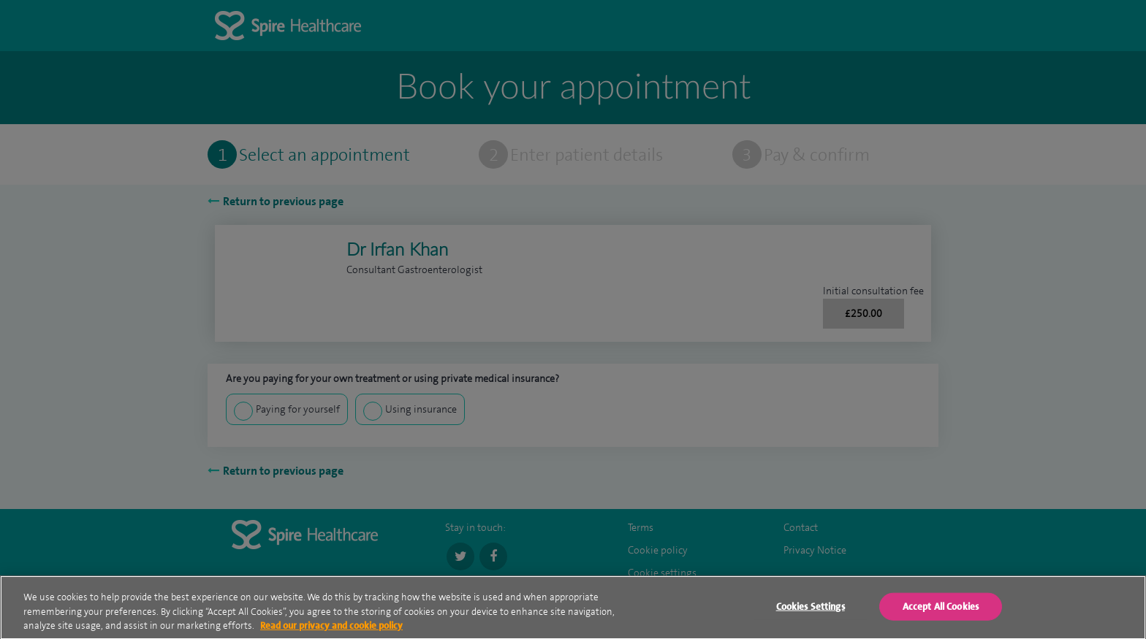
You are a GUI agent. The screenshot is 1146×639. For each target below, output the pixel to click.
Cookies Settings (810, 609)
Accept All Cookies (941, 609)
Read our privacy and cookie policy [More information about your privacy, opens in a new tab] (331, 628)
